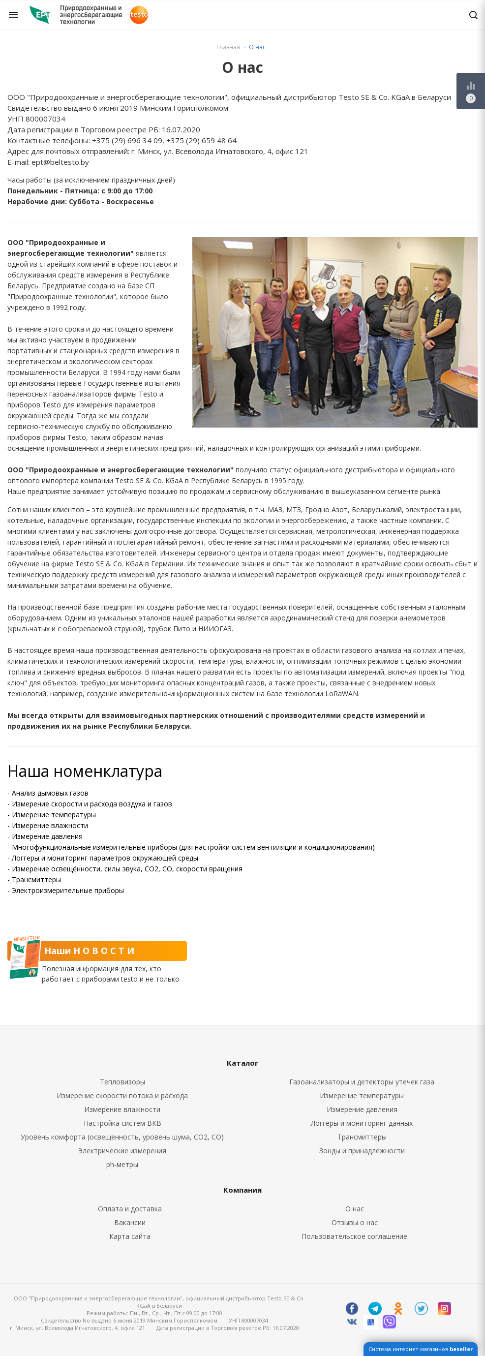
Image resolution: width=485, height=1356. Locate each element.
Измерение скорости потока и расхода (122, 1095)
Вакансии (130, 1222)
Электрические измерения (122, 1150)
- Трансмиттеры (34, 879)
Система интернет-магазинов (420, 1349)
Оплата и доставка (130, 1208)
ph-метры (122, 1164)
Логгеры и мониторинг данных (362, 1123)
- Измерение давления (45, 836)
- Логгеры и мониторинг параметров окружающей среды (102, 858)
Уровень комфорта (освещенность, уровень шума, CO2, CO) (122, 1136)
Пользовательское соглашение (354, 1236)
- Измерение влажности (47, 825)
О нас (354, 1208)
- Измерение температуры (51, 814)
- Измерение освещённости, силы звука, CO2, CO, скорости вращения (124, 868)
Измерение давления (362, 1109)
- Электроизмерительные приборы (65, 890)
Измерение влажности (122, 1109)
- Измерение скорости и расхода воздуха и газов (89, 803)
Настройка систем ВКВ (122, 1123)
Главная (228, 47)
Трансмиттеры (362, 1136)
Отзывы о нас (355, 1222)
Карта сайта (130, 1236)
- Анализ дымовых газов (48, 793)
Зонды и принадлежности (362, 1150)
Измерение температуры (362, 1095)
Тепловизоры (122, 1081)
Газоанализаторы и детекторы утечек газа (361, 1081)
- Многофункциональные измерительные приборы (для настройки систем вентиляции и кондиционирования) (191, 847)
